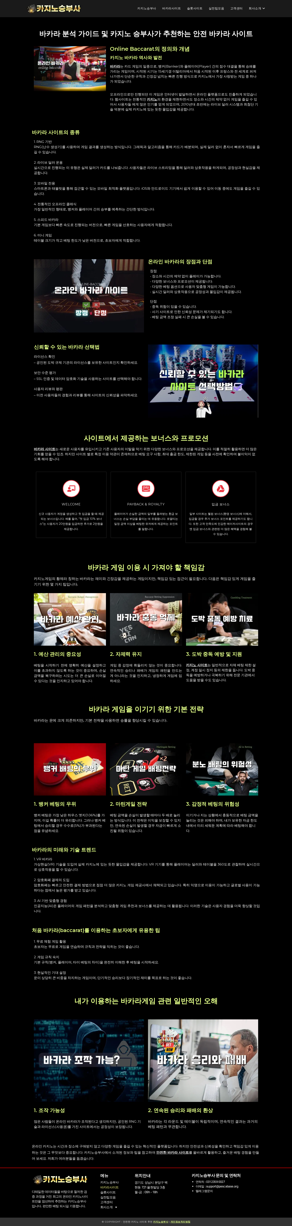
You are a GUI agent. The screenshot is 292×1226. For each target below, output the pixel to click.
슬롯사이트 (108, 1192)
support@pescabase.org (222, 1186)
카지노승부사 (109, 1182)
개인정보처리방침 (180, 1221)
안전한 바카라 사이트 (172, 1152)
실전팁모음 (108, 1197)
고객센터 (106, 1202)
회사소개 (109, 1206)
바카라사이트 (109, 1187)
